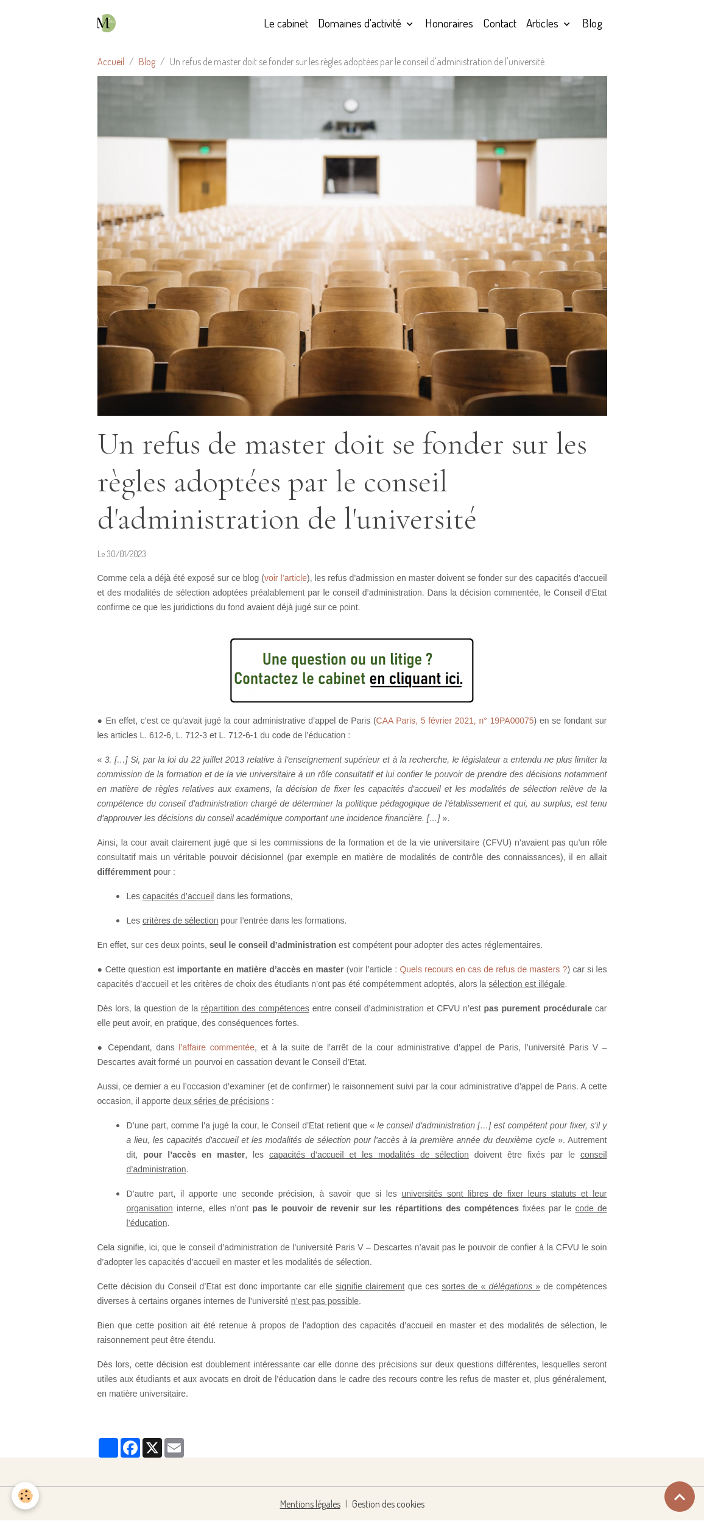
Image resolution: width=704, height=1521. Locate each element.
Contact (499, 22)
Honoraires (449, 22)
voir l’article (285, 578)
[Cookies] (26, 1495)
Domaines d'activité (361, 22)
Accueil (110, 61)
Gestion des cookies (388, 1504)
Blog (592, 22)
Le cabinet (286, 22)
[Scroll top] (679, 1496)
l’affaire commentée (216, 1047)
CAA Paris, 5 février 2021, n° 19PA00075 (455, 720)
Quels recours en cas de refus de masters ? (483, 969)
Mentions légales (310, 1504)
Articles (543, 22)
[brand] (109, 23)
